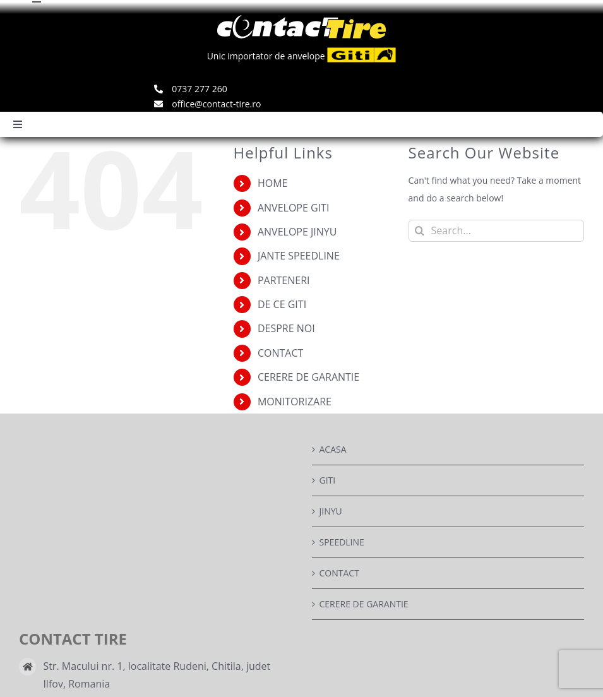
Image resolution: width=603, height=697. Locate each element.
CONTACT (280, 353)
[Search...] (496, 231)
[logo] (301, 19)
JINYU (330, 511)
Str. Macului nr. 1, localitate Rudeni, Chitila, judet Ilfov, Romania (156, 674)
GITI (327, 480)
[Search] (420, 231)
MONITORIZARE (294, 401)
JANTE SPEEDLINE (299, 256)
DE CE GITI (282, 304)
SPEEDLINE (341, 542)
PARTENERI (284, 280)
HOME (273, 183)
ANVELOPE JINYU (297, 232)
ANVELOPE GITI (293, 208)
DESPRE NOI (286, 328)
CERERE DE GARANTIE (308, 377)
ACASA (333, 449)
